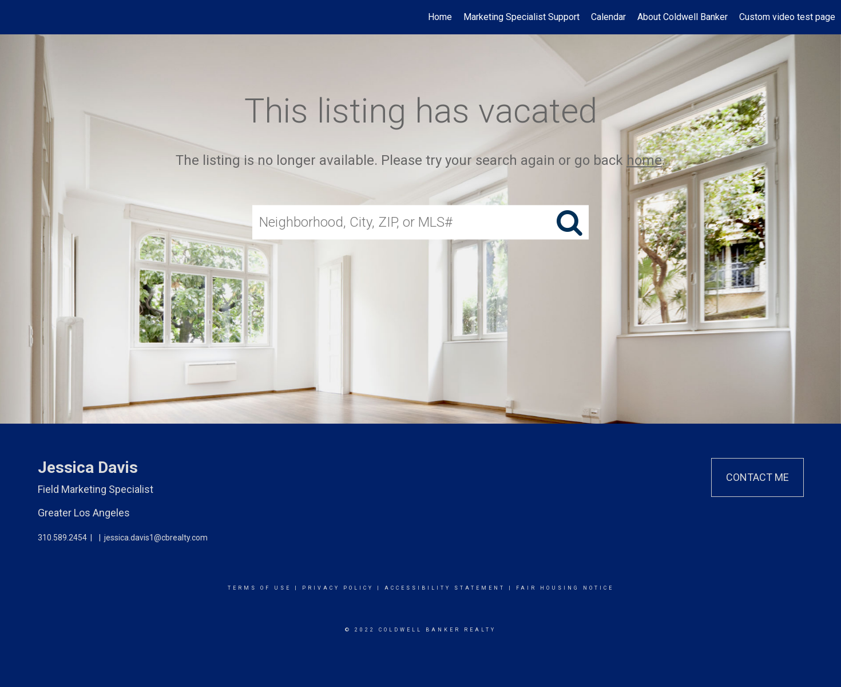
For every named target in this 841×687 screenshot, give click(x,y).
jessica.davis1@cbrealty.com (156, 537)
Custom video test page (787, 16)
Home (440, 16)
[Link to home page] (15, 17)
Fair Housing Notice (565, 588)
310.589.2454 (62, 537)
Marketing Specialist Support (521, 16)
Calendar (608, 16)
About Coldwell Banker (682, 16)
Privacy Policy (338, 588)
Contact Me (757, 477)
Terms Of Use (259, 588)
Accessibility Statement (444, 588)
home (644, 160)
